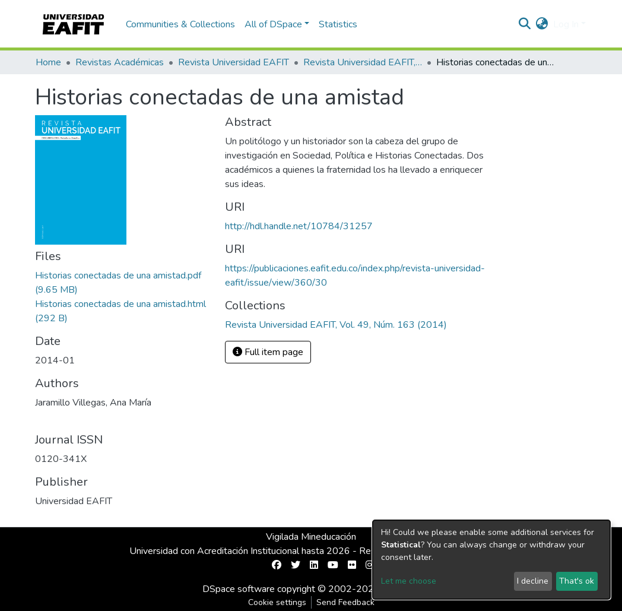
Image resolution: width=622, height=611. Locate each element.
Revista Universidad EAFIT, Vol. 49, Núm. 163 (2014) (362, 62)
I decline (532, 581)
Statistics (338, 24)
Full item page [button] (268, 352)
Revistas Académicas (119, 62)
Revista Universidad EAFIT (233, 62)
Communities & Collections (180, 24)
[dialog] (491, 559)
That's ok (576, 581)
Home (48, 62)
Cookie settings (277, 602)
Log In (566, 24)
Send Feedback (345, 602)
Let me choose (408, 581)
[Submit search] (525, 24)
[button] (542, 24)
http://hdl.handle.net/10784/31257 (299, 226)
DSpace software (238, 589)
